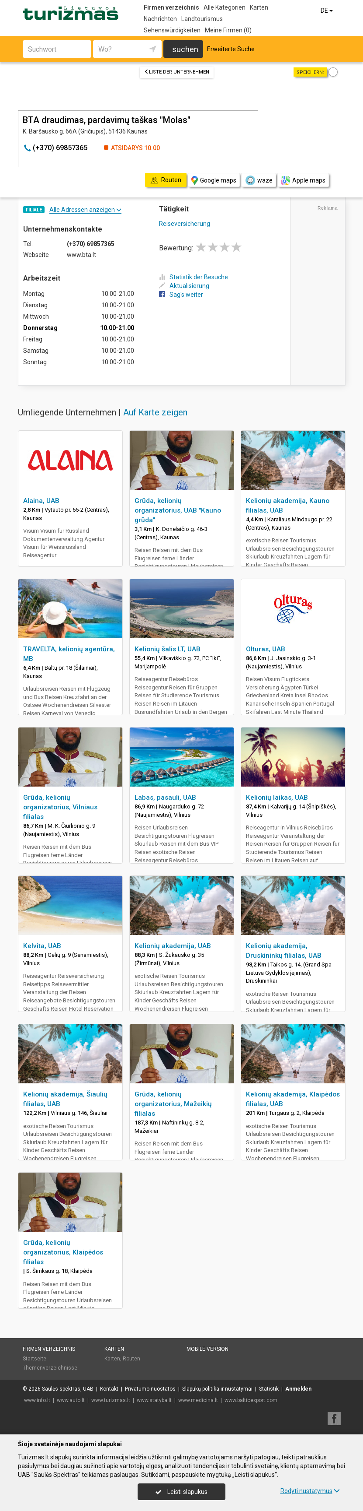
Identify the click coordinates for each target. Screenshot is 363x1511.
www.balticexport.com (251, 1400)
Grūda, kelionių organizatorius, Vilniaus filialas (60, 807)
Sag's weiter (181, 294)
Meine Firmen (228, 30)
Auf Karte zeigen (155, 412)
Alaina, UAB (41, 501)
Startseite (34, 1359)
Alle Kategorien (224, 7)
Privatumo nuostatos (150, 1389)
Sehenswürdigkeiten (172, 30)
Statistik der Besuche (193, 277)
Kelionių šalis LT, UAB (168, 649)
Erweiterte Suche (231, 49)
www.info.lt (37, 1400)
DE (327, 10)
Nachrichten (160, 18)
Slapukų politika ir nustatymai (217, 1389)
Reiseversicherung (184, 223)
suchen (185, 49)
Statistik (269, 1389)
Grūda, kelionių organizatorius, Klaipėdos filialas (63, 1252)
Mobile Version (207, 1349)
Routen (131, 1359)
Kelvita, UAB (42, 946)
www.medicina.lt (198, 1400)
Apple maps (303, 180)
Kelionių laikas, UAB (277, 797)
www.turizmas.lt (110, 1400)
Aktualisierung (184, 285)
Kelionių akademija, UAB (173, 946)
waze (259, 180)
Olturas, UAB (265, 649)
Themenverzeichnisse (50, 1368)
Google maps (213, 180)
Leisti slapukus (181, 1491)
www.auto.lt (71, 1400)
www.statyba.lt (154, 1400)
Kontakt (109, 1389)
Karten (259, 7)
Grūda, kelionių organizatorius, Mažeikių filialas (173, 1103)
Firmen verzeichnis (171, 7)
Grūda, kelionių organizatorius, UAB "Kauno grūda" (178, 510)
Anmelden (298, 1389)
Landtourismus (202, 18)
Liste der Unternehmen (176, 72)
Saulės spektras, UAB (67, 1389)
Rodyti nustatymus (310, 1490)
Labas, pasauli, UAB (165, 797)
